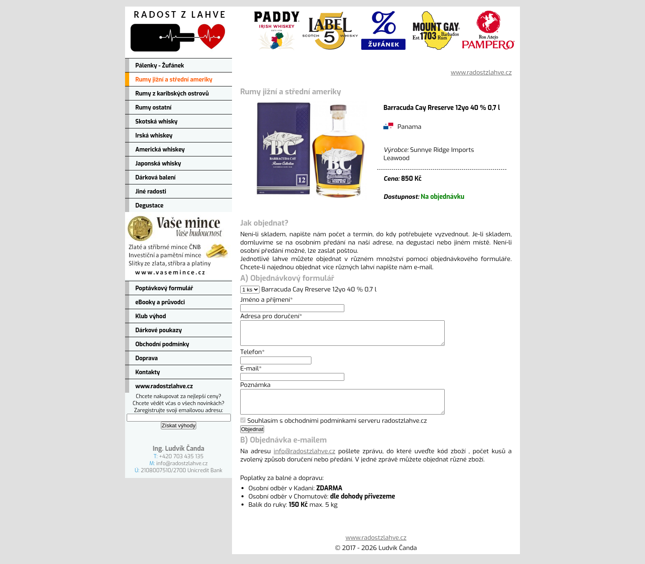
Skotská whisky (156, 122)
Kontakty (147, 372)
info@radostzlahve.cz (182, 463)
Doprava (146, 358)
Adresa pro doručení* (271, 316)
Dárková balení (155, 178)
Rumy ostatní (153, 108)
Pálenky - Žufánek (159, 66)
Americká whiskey (160, 150)
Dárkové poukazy (158, 330)
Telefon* (252, 357)
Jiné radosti (150, 192)
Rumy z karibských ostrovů (172, 94)
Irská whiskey (153, 136)
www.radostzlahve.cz (164, 386)
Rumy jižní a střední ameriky (173, 80)
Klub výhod (150, 316)
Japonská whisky (158, 164)
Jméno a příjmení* (266, 300)
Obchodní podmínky (162, 344)
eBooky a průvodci (160, 302)
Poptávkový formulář (164, 288)
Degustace (149, 206)
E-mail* (251, 373)
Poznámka (255, 390)
